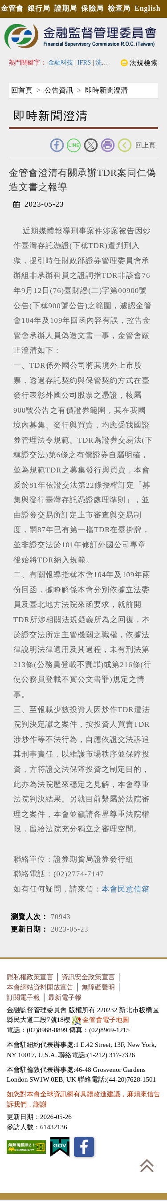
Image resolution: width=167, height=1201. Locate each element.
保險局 (92, 8)
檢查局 (119, 8)
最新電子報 (64, 997)
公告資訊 (59, 90)
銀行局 (39, 8)
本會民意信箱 (126, 889)
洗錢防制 (107, 62)
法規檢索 (144, 62)
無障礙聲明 (98, 987)
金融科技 (60, 62)
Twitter (91, 145)
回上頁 (145, 145)
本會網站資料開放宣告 (40, 987)
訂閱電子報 (23, 997)
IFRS (84, 62)
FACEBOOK (57, 145)
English (147, 8)
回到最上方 (147, 1165)
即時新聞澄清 (106, 90)
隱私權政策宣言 (30, 977)
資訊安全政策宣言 (88, 977)
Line (74, 145)
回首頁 (22, 90)
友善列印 (108, 145)
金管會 (12, 8)
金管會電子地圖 (101, 1019)
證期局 (65, 8)
